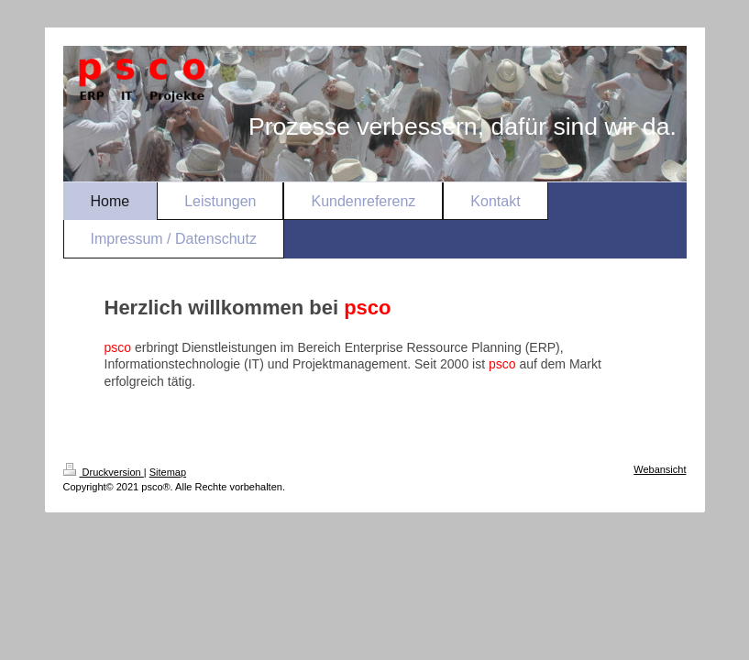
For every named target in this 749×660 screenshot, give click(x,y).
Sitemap (167, 472)
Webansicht (659, 469)
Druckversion (103, 472)
